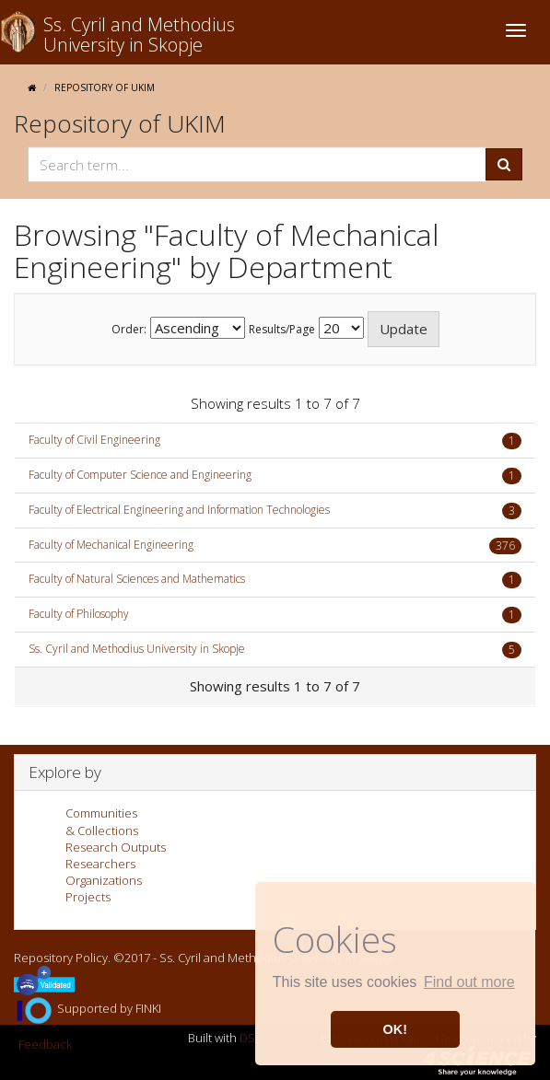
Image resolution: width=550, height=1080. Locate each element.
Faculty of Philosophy (79, 613)
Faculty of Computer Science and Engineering (140, 474)
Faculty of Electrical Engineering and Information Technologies (179, 509)
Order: (128, 329)
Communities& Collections (101, 821)
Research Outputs (115, 847)
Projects (88, 896)
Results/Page (282, 329)
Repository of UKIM (104, 87)
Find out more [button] (469, 982)
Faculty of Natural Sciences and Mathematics (137, 578)
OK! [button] (395, 1029)
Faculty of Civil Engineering (94, 439)
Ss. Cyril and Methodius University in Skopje (137, 648)
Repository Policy (61, 957)
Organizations (103, 880)
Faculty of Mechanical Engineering (111, 544)
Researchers (100, 863)
